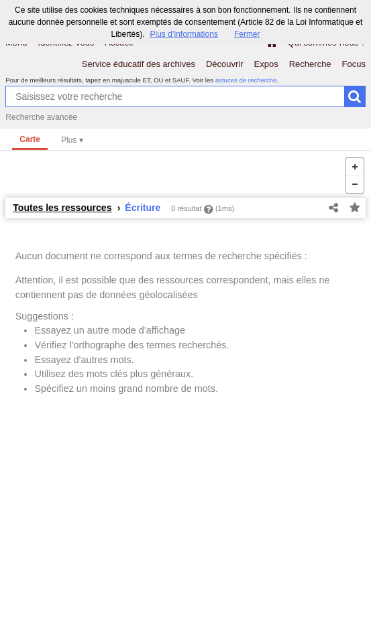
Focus (354, 64)
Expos (266, 64)
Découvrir (225, 64)
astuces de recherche (246, 80)
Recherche (310, 64)
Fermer (247, 34)
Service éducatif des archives (138, 64)
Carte (29, 139)
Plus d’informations (183, 34)
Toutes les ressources (62, 207)
